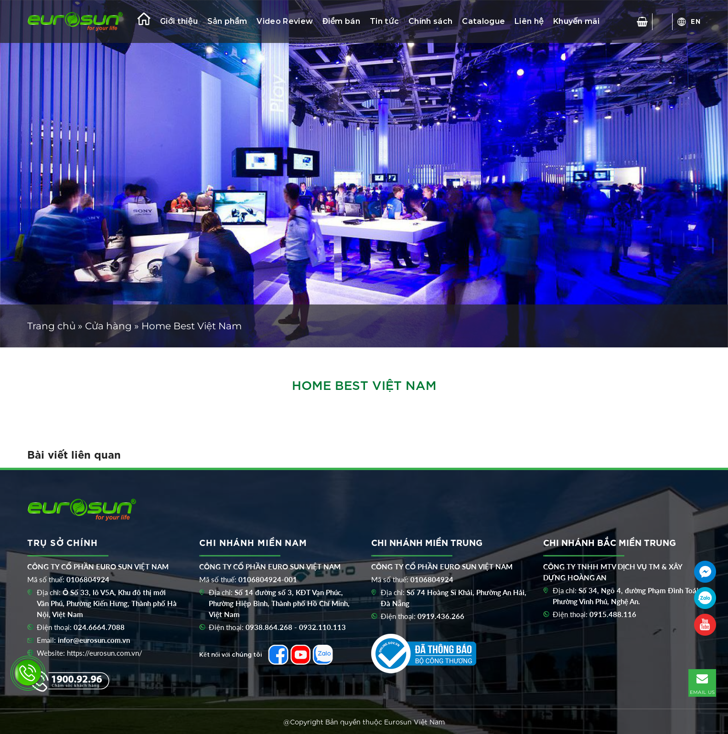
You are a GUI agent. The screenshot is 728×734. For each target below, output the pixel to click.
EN (696, 21)
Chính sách (430, 21)
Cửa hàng (108, 326)
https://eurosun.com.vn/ (104, 653)
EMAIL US (702, 682)
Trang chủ (51, 326)
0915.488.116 (612, 614)
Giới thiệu (179, 21)
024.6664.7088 (99, 627)
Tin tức (384, 21)
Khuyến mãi (576, 21)
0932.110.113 (322, 627)
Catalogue (483, 21)
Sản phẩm (227, 21)
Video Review (285, 21)
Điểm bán (341, 21)
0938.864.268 (269, 627)
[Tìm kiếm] (662, 21)
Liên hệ (529, 21)
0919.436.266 (441, 616)
